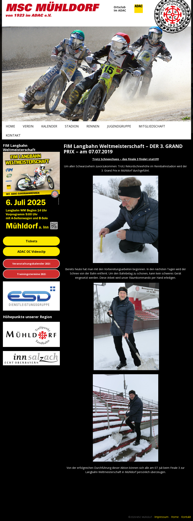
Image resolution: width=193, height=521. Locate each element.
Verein (28, 126)
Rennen (92, 126)
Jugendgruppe (119, 126)
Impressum (161, 517)
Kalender (49, 126)
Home (10, 126)
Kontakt (13, 135)
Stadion (72, 126)
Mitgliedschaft (152, 126)
